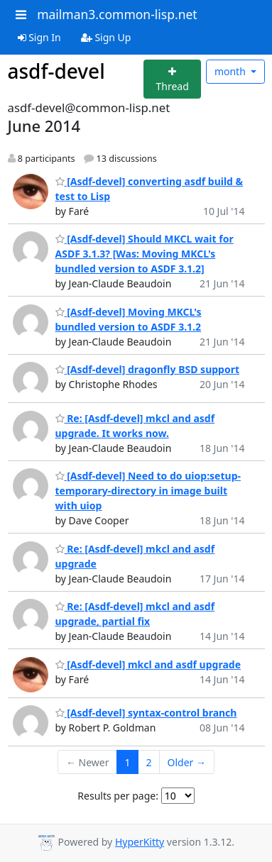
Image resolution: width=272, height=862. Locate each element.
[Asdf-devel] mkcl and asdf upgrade (148, 664)
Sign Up (106, 37)
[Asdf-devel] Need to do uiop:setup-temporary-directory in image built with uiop (148, 490)
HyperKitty (139, 842)
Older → (187, 762)
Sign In (39, 37)
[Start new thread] (172, 79)
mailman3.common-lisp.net (117, 14)
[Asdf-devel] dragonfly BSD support (147, 369)
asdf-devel (56, 70)
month (231, 71)
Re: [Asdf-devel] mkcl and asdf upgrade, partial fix (135, 613)
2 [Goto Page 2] (149, 762)
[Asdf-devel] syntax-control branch (146, 712)
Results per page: (117, 795)
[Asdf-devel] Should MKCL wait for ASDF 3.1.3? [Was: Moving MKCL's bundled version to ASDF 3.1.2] (144, 253)
